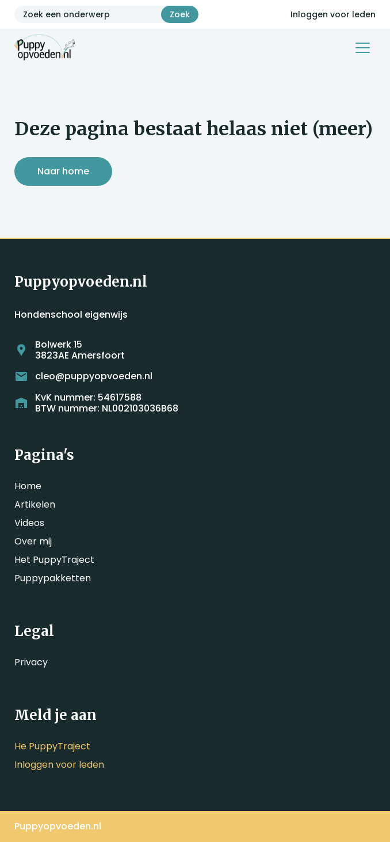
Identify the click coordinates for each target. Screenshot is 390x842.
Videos (29, 522)
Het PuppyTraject (54, 559)
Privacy (31, 662)
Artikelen (34, 504)
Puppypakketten (52, 578)
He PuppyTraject (52, 746)
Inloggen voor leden (333, 14)
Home (27, 486)
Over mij (33, 541)
